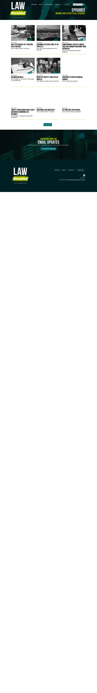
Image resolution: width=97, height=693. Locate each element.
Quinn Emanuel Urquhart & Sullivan (76, 179)
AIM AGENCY (82, 177)
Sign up (67, 4)
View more (48, 124)
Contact (58, 4)
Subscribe (81, 170)
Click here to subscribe (48, 149)
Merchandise (49, 4)
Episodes (34, 4)
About (41, 4)
